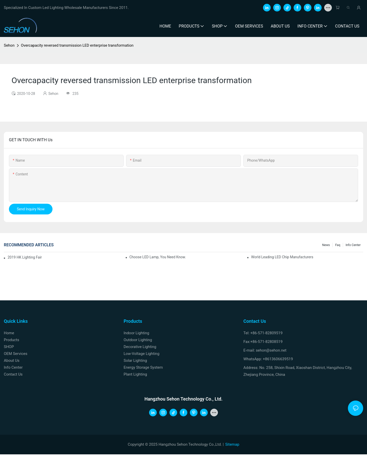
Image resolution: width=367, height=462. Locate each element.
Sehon (9, 45)
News (326, 245)
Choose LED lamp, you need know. (157, 257)
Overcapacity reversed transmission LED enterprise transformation (77, 45)
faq (337, 245)
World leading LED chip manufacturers (282, 257)
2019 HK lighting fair (25, 257)
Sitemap (232, 444)
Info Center (353, 245)
